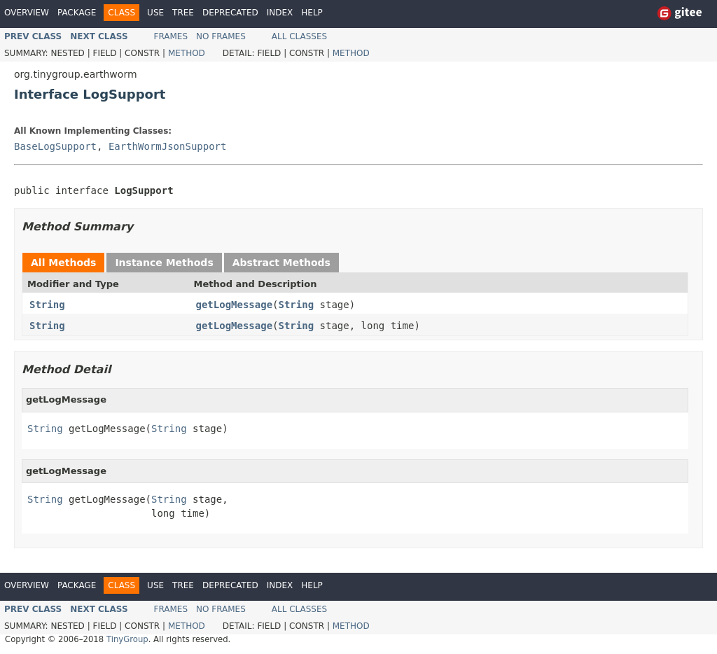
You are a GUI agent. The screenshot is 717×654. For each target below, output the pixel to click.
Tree (183, 13)
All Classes (299, 36)
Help (312, 13)
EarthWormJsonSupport (168, 146)
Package (76, 13)
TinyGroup (127, 639)
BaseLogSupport (55, 146)
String (47, 304)
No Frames (221, 36)
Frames (171, 36)
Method (186, 53)
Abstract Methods (281, 262)
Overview (26, 13)
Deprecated (230, 13)
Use (155, 13)
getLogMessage (234, 304)
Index (280, 13)
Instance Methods (164, 262)
